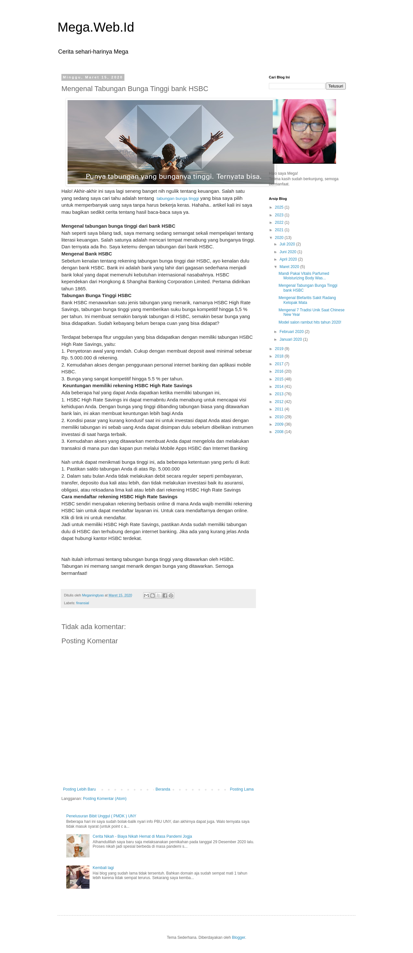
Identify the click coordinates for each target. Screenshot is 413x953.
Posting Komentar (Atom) (105, 798)
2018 (280, 356)
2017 (280, 364)
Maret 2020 (290, 266)
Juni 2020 (288, 252)
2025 (280, 207)
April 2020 (289, 259)
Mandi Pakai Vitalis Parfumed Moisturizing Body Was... (304, 275)
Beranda (162, 789)
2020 (280, 237)
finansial (82, 603)
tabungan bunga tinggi (177, 198)
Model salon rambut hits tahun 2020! (310, 322)
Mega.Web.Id (96, 27)
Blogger (238, 937)
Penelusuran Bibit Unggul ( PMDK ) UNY (101, 816)
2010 (280, 417)
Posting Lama (242, 789)
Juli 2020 (288, 244)
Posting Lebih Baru (79, 789)
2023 (280, 215)
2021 (280, 230)
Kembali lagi (103, 867)
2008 (280, 432)
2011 (280, 409)
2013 (280, 394)
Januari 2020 (291, 339)
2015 (280, 379)
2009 (280, 424)
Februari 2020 (292, 331)
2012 (280, 401)
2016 (280, 371)
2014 (280, 386)
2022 (280, 222)
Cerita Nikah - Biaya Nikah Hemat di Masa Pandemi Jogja (142, 836)
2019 (280, 349)
